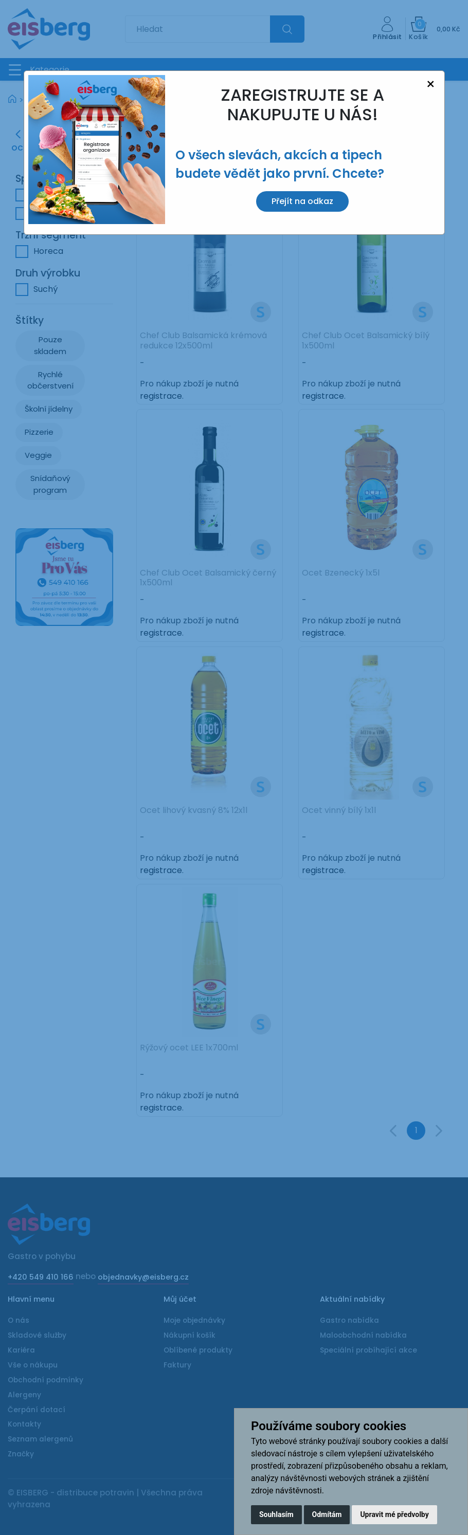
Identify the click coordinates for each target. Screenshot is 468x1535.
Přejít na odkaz (302, 201)
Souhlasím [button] (276, 1514)
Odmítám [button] (327, 1514)
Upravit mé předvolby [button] (394, 1514)
